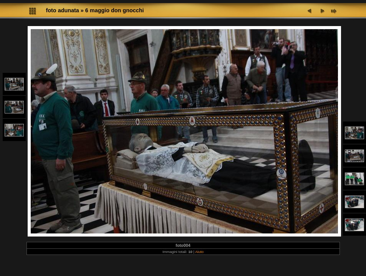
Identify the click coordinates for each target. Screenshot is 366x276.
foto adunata (62, 10)
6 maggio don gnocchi (114, 10)
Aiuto (199, 252)
